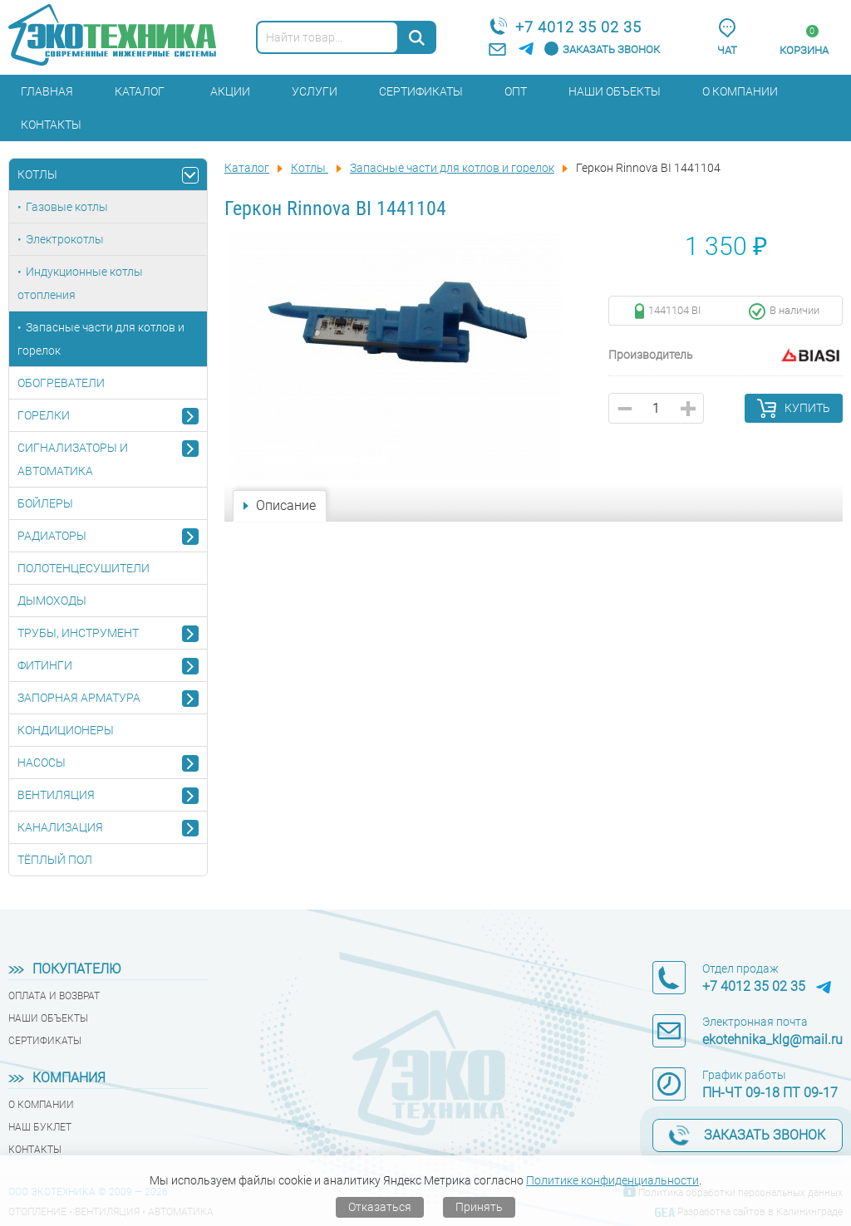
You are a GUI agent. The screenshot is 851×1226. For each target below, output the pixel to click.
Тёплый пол (54, 859)
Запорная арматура (78, 697)
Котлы (37, 174)
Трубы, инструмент (78, 633)
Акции (230, 91)
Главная (47, 91)
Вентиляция (56, 795)
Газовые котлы (67, 206)
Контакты (51, 124)
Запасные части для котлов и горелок (100, 339)
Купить (807, 407)
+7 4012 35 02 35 (578, 27)
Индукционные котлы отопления (80, 283)
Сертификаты (421, 91)
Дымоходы (51, 600)
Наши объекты (614, 91)
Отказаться (379, 1207)
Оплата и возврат (54, 996)
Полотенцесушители (83, 568)
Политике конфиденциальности (612, 1180)
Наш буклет (39, 1127)
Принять (479, 1207)
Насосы (41, 762)
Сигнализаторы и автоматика (72, 459)
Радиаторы (51, 535)
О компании (740, 91)
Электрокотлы (65, 239)
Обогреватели (61, 383)
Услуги (314, 91)
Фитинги (44, 665)
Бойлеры (45, 503)
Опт (515, 91)
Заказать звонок (611, 49)
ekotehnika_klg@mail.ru (772, 1039)
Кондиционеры (65, 730)
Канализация (60, 827)
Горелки (43, 415)
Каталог (140, 91)
